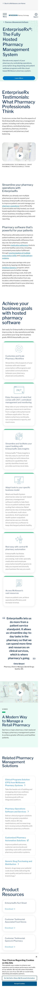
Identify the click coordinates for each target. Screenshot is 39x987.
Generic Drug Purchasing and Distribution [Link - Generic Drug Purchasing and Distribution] (18, 863)
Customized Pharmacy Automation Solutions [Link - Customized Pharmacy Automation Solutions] (17, 840)
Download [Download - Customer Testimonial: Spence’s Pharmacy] (10, 948)
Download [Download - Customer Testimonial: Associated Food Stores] (10, 929)
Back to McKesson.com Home (14, 3)
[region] (19, 970)
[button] (20, 155)
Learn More (19, 78)
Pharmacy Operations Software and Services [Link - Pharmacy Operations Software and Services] (17, 811)
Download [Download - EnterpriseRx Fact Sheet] (10, 910)
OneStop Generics (9, 268)
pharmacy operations (10, 206)
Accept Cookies (19, 983)
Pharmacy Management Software (16, 22)
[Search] (36, 15)
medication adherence (19, 245)
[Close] (36, 956)
